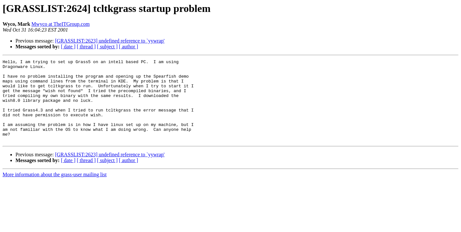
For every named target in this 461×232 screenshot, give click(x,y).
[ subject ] (107, 46)
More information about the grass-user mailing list (55, 191)
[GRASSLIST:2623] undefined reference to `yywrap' (110, 41)
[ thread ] (86, 46)
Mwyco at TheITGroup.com (61, 24)
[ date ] (68, 46)
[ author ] (128, 46)
